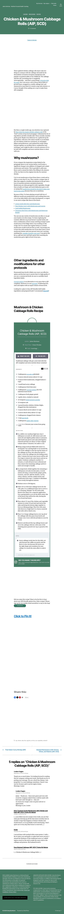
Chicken (25, 14)
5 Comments (33, 28)
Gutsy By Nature (11, 910)
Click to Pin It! (23, 616)
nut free (33, 740)
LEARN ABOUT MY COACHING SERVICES (15, 897)
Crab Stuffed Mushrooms (23, 208)
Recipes (39, 14)
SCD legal (35, 283)
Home (54, 5)
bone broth (24, 418)
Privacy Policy (12, 892)
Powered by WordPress (23, 910)
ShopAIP (46, 291)
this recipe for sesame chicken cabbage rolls (29, 132)
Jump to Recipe (32, 40)
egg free (29, 740)
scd (36, 740)
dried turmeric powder (33, 400)
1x (42, 368)
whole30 (45, 740)
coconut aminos (31, 390)
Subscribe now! (20, 605)
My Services (39, 3)
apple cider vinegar (33, 421)
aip (16, 740)
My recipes (46, 3)
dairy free (24, 740)
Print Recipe (23, 356)
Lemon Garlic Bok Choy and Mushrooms (27, 204)
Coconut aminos (19, 281)
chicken (19, 740)
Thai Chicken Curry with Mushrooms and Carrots (30, 206)
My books (53, 3)
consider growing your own (31, 233)
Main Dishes (32, 14)
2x (44, 368)
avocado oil (30, 374)
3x (47, 368)
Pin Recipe (41, 356)
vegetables (40, 740)
